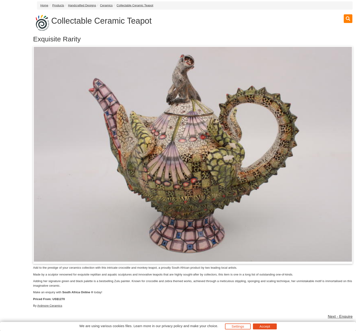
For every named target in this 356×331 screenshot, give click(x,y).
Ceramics (106, 5)
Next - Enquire (340, 316)
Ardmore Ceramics (49, 305)
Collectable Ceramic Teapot (135, 5)
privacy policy (172, 326)
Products (58, 5)
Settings (238, 326)
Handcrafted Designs (82, 5)
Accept (265, 326)
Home (44, 5)
